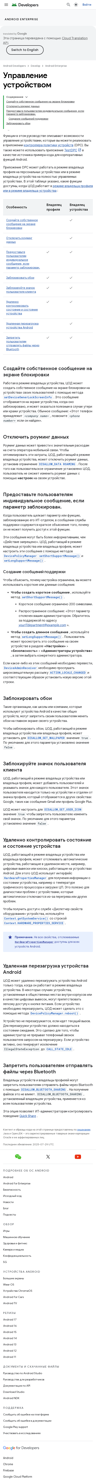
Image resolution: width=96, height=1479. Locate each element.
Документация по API (16, 1385)
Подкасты (9, 1214)
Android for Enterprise (16, 1183)
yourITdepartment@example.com (42, 625)
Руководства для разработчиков (23, 1379)
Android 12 (10, 1350)
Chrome (8, 1464)
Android (8, 1177)
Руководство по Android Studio (22, 1373)
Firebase (8, 1470)
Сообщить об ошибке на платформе (26, 1414)
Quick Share (27, 1116)
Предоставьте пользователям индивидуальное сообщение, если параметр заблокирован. (23, 259)
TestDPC (70, 150)
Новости (8, 1202)
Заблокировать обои (20, 277)
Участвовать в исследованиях (22, 1433)
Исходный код (12, 1196)
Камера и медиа (13, 1249)
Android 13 (9, 1344)
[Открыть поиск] (68, 4)
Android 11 (9, 1357)
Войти (87, 4)
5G (5, 1262)
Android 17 (10, 1319)
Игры (6, 1231)
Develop (35, 65)
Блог (6, 1208)
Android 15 (10, 1332)
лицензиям (83, 1129)
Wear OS (8, 1284)
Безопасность (12, 1189)
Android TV (10, 1303)
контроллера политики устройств (48, 145)
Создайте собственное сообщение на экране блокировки (22, 224)
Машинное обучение (16, 1237)
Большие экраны (13, 1278)
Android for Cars (13, 1297)
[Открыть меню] (6, 4)
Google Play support (15, 1427)
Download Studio (13, 1392)
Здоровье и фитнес (15, 1243)
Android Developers (14, 65)
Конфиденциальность (17, 1255)
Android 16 (10, 1326)
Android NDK (11, 1398)
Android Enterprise (21, 19)
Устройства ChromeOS (17, 1290)
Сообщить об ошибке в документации (27, 1420)
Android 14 (10, 1338)
